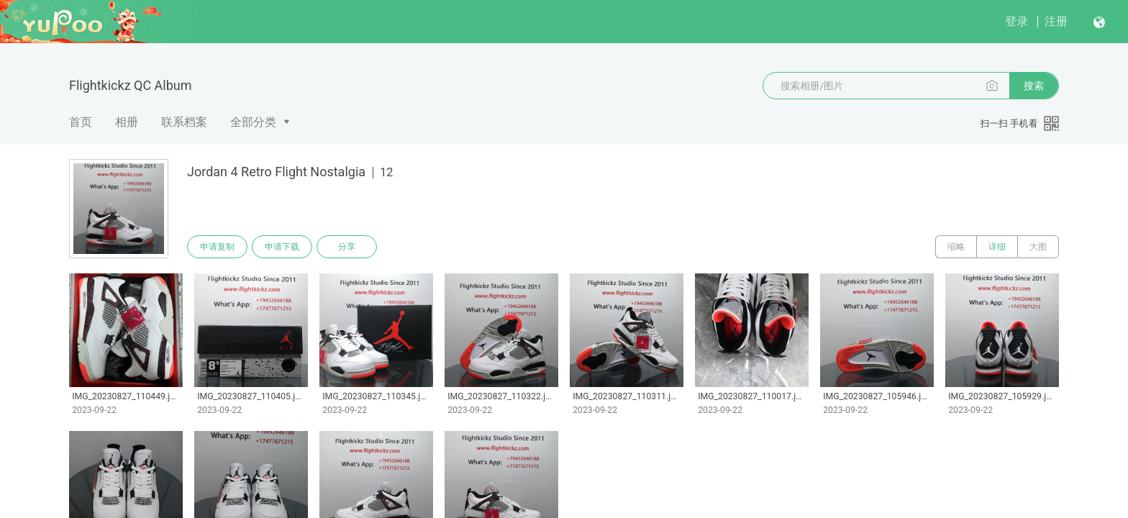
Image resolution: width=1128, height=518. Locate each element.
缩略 (956, 247)
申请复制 (217, 247)
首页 (80, 122)
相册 (126, 122)
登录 (1016, 21)
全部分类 (253, 122)
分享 (346, 247)
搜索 (1034, 85)
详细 (997, 247)
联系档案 (184, 122)
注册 (1056, 21)
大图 (1038, 247)
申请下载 (282, 247)
